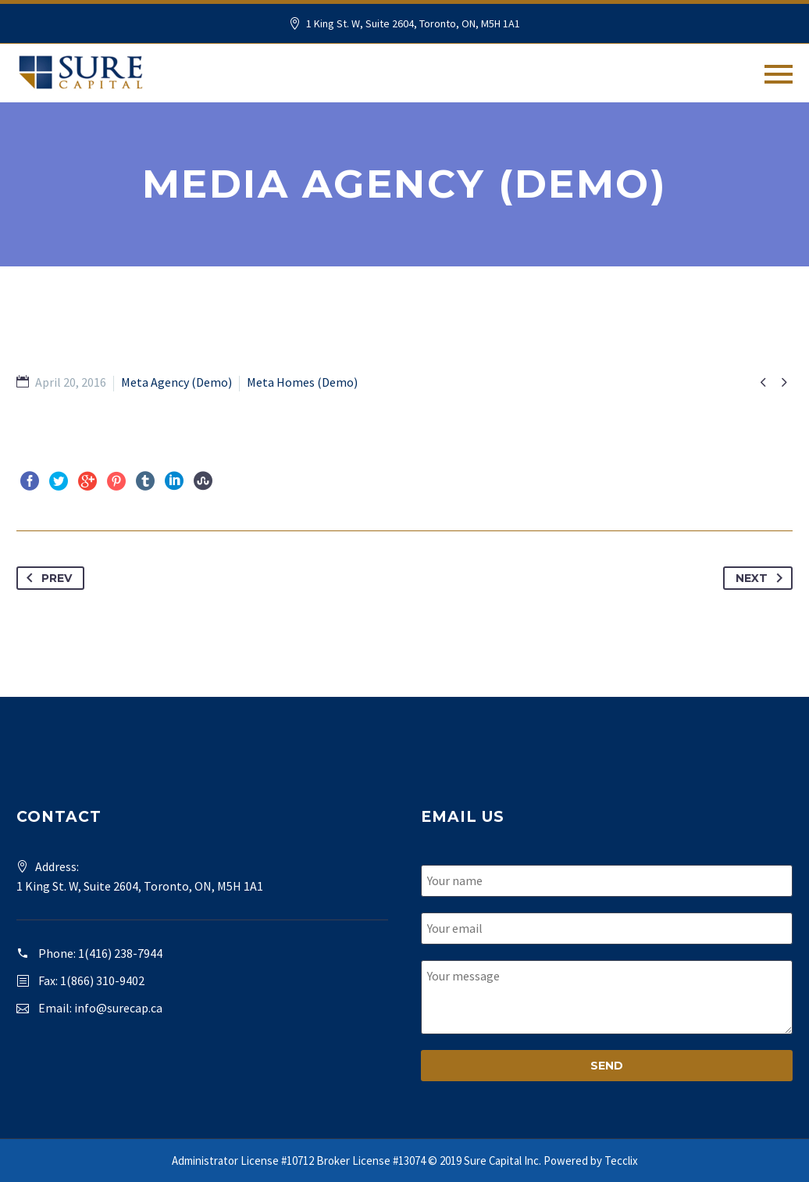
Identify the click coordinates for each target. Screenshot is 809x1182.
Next (762, 578)
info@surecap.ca (118, 1008)
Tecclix (621, 1160)
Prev (46, 578)
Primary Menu (778, 74)
